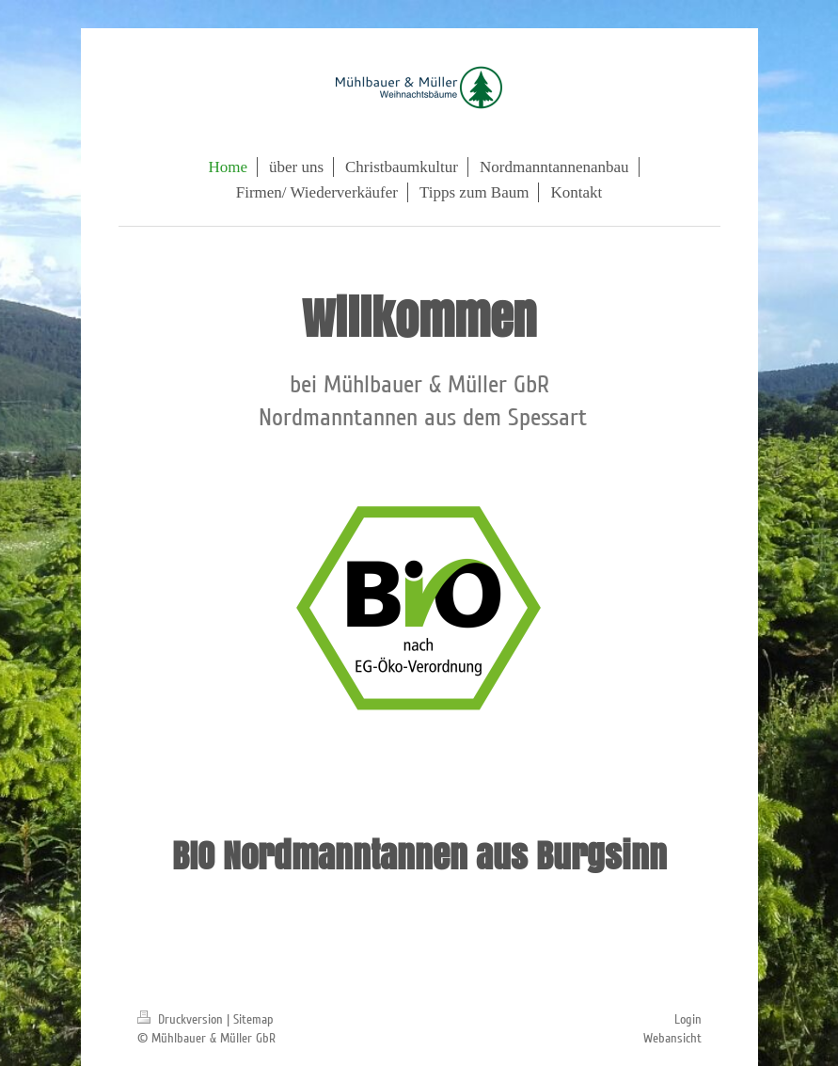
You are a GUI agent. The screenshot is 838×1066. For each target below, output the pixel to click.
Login (688, 1019)
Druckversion (182, 1019)
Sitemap (253, 1019)
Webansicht (672, 1038)
